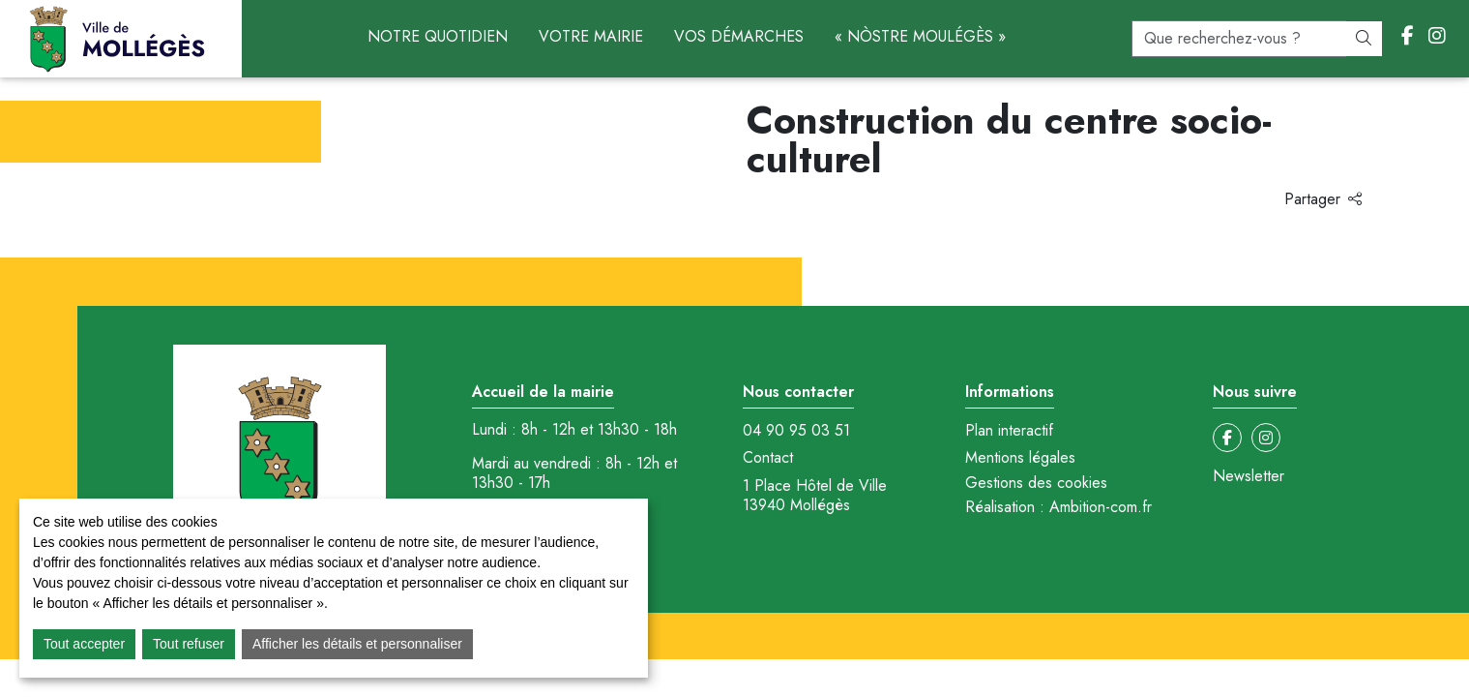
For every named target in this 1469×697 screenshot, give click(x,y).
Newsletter (1248, 476)
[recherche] (1238, 38)
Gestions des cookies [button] (1036, 482)
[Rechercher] (1363, 38)
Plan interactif (1009, 430)
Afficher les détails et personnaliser (357, 644)
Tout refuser (188, 644)
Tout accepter (84, 644)
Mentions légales (1020, 458)
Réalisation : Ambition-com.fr (1058, 507)
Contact (768, 458)
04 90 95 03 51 (796, 430)
